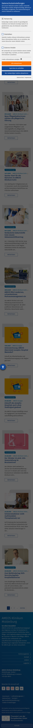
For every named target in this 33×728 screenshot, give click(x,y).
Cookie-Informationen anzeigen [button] (12, 59)
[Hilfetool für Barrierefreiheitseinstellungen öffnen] (3, 367)
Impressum (28, 77)
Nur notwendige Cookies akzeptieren (16, 73)
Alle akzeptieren (16, 63)
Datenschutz (20, 77)
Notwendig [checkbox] (8, 19)
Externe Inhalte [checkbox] (9, 48)
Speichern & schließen (16, 68)
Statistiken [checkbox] (8, 34)
